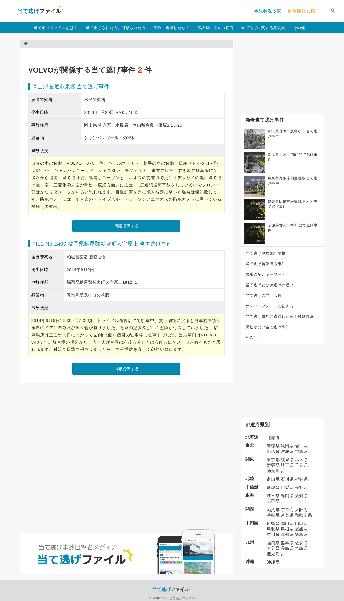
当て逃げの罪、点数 (263, 295)
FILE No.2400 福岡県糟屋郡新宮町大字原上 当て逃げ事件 (102, 244)
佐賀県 (301, 542)
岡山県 (287, 523)
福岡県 (273, 542)
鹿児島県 (275, 553)
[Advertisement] (129, 54)
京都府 (287, 509)
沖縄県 (273, 562)
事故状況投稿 (267, 11)
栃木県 (301, 459)
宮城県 (287, 451)
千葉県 (301, 465)
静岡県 (287, 495)
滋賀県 (273, 509)
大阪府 (301, 509)
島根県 (287, 529)
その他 (299, 27)
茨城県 (287, 459)
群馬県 (273, 465)
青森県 (273, 445)
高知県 (287, 534)
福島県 (301, 451)
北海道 (273, 437)
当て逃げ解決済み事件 (265, 264)
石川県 (287, 479)
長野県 (301, 487)
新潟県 (273, 487)
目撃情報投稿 (301, 11)
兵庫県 (273, 515)
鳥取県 (273, 529)
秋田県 (287, 445)
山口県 (301, 523)
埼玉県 (287, 465)
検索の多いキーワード (265, 274)
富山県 (273, 479)
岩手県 (301, 445)
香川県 (273, 534)
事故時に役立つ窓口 (215, 27)
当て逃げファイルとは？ (55, 27)
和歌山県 (303, 515)
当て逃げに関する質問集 (263, 27)
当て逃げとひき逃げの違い (269, 285)
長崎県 (287, 548)
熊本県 (287, 542)
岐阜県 (273, 495)
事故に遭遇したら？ (171, 27)
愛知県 (301, 495)
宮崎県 (301, 548)
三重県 (273, 501)
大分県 (273, 548)
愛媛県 (301, 529)
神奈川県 (275, 470)
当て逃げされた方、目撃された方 (116, 27)
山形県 (273, 451)
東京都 (273, 459)
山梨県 (287, 487)
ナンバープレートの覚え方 (269, 306)
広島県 (273, 523)
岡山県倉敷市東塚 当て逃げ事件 (71, 86)
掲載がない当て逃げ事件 (267, 327)
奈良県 (287, 515)
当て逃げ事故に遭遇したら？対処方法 (279, 316)
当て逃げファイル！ (40, 11)
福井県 (301, 479)
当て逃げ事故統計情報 (265, 253)
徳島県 (301, 534)
